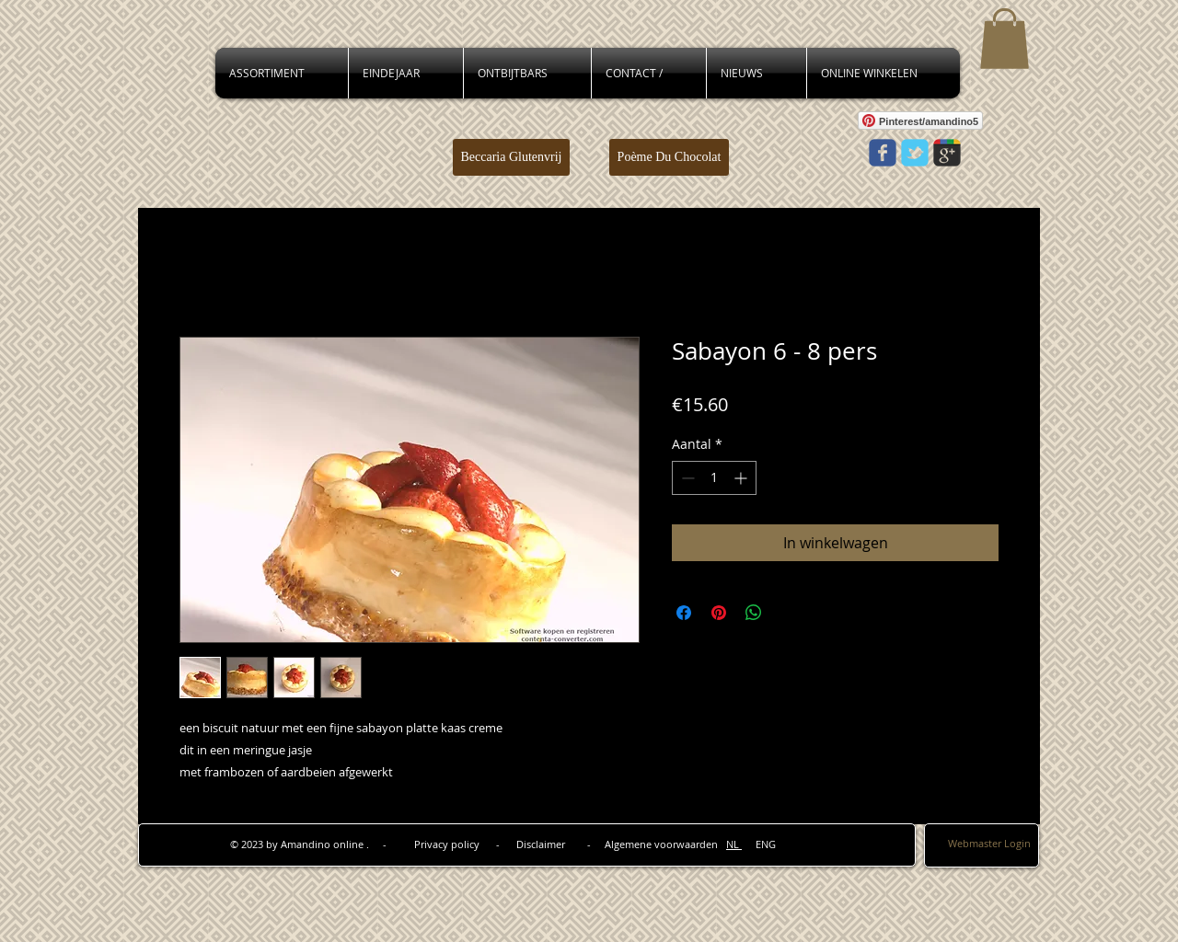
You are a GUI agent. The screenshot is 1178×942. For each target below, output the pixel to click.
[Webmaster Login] (989, 844)
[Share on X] (789, 613)
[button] (1004, 38)
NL (734, 844)
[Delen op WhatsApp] (754, 613)
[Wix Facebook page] (882, 153)
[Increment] (742, 478)
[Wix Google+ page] (947, 153)
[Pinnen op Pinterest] (719, 613)
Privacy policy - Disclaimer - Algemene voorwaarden (570, 844)
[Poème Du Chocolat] (669, 157)
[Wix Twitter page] (915, 153)
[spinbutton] (714, 478)
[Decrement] (686, 478)
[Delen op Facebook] (684, 613)
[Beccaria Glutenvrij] (511, 157)
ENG (759, 844)
